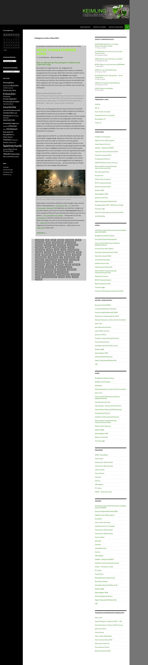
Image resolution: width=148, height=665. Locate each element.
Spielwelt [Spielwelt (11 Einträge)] (5, 149)
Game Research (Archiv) (102, 144)
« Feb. (5, 50)
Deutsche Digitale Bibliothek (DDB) (106, 312)
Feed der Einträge (8, 169)
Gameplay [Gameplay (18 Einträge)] (15, 101)
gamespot (98, 541)
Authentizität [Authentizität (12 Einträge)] (7, 85)
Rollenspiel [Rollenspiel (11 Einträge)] (15, 140)
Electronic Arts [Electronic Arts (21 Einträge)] (9, 90)
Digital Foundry (58, 242)
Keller (63, 249)
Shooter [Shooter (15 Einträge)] (5, 142)
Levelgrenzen (70, 252)
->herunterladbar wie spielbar (52, 215)
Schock (68, 264)
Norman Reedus (41, 257)
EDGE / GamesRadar (101, 455)
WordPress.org (7, 174)
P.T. (61, 257)
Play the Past (99, 175)
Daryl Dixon (40, 242)
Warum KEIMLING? (85, 27)
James (57, 249)
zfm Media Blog (100, 216)
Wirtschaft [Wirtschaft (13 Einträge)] (6, 156)
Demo (48, 242)
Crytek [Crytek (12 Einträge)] (5, 88)
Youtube (39, 279)
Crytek (78, 240)
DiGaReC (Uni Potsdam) (102, 137)
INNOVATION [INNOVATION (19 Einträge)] (9, 120)
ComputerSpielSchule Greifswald (105, 309)
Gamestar (98, 477)
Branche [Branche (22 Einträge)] (14, 85)
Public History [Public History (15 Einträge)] (8, 137)
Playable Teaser (51, 259)
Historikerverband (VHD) (103, 155)
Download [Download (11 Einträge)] (10, 88)
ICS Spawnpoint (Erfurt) (102, 159)
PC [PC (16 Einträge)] (12, 132)
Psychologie (40, 264)
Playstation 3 (74, 259)
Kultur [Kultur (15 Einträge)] (17, 123)
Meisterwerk (46, 254)
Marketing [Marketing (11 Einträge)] (6, 126)
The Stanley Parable (61, 272)
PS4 (66, 262)
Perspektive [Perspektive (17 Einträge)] (7, 135)
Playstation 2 (63, 259)
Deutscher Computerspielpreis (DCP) (107, 316)
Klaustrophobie (50, 252)
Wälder (61, 277)
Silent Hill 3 (49, 267)
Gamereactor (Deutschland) (104, 462)
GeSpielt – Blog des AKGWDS (104, 148)
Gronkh (48, 247)
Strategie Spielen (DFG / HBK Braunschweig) (109, 205)
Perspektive (40, 259)
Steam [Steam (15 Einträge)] (10, 149)
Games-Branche (72, 245)
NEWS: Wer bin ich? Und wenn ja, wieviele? (109, 59)
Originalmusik (53, 257)
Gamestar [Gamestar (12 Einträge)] (6, 104)
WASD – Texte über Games (103, 492)
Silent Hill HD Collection (64, 267)
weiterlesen (42, 233)
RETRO (73, 46)
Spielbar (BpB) (99, 190)
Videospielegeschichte (49, 277)
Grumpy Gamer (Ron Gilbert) (104, 248)
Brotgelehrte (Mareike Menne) (104, 236)
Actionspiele (41, 46)
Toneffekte (75, 274)
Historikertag (99, 632)
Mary (38, 254)
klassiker (39, 252)
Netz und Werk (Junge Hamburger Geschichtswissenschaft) (106, 167)
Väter (38, 277)
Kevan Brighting (73, 249)
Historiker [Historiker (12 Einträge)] (6, 118)
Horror (49, 249)
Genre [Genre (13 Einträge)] (11, 104)
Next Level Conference (102, 643)
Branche (61, 240)
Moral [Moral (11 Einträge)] (4, 129)
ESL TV (97, 108)
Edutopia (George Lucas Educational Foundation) (110, 320)
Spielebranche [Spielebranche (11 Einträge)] (12, 142)
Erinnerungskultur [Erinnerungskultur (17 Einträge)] (10, 99)
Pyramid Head (51, 264)
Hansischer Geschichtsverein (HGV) (106, 151)
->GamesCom (60, 205)
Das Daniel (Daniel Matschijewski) (106, 239)
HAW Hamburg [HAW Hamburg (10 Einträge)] (14, 115)
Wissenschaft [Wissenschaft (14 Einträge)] (14, 156)
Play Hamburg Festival (102, 172)
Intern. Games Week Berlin (103, 636)
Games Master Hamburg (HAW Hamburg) (108, 409)
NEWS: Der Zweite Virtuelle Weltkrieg (107, 83)
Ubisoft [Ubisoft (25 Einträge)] (6, 154)
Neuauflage (76, 254)
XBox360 (75, 277)
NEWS (69, 46)
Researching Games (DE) (102, 186)
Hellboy (71, 247)
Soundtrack (72, 269)
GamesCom (39, 247)
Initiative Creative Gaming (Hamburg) (107, 338)
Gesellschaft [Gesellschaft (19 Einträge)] (8, 113)
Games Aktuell (99, 473)
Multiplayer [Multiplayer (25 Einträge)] (12, 129)
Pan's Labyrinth (70, 257)
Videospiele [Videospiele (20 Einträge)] (15, 154)
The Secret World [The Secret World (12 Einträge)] (8, 151)
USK (96, 364)
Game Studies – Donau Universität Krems (108, 406)
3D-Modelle (39, 240)
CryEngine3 (69, 240)
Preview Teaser (57, 262)
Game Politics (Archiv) (102, 331)
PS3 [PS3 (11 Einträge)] (13, 134)
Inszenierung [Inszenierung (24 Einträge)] (8, 123)
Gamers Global (99, 469)
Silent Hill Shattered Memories (45, 269)
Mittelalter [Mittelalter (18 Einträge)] (13, 126)
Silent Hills (61, 269)
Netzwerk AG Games (101, 276)
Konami (60, 252)
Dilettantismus (70, 242)
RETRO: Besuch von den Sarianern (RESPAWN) (110, 64)
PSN (71, 262)
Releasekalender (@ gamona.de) (105, 578)
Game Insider (99, 458)
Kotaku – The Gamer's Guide (104, 567)
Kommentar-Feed (8, 172)
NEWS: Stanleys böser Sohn (56, 52)
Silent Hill (76, 264)
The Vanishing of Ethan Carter (45, 274)
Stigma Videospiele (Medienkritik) (105, 201)
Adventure (50, 46)
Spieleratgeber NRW (101, 194)
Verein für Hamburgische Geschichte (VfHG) (109, 212)
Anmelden (6, 167)
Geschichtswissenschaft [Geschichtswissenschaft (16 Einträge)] (11, 110)
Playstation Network (43, 262)
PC (78, 257)
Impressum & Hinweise (99, 27)
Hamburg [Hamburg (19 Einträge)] (7, 115)
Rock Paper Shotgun (101, 581)
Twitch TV (98, 123)
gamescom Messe (100, 334)
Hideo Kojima (40, 249)
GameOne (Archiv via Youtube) (105, 115)
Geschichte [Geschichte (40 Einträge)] (9, 107)
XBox (68, 277)
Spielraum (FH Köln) (101, 198)
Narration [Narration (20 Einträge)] (7, 132)
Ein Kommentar (58, 57)
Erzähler (39, 245)
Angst (54, 240)
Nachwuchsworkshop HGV (103, 267)
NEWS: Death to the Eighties (104, 88)
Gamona (97, 481)
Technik (78, 46)
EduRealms (98, 385)
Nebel (68, 254)
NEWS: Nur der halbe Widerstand (105, 70)
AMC (47, 240)
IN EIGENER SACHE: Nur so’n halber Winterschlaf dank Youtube (106, 45)
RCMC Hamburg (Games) (103, 183)
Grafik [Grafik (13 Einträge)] (15, 113)
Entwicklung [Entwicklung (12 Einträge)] (6, 96)
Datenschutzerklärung (116, 27)
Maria (79, 252)
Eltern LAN (98, 323)
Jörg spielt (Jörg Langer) (102, 260)
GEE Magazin (99, 484)
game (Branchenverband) (103, 327)
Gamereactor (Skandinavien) (104, 466)
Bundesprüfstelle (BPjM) (103, 305)
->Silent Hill (43, 223)
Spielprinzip (39, 272)
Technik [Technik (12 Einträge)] (15, 149)
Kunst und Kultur (60, 46)
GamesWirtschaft (100, 548)
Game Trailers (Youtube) (102, 112)
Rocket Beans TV (100, 119)
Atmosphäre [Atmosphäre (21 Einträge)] (8, 82)
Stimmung (49, 272)
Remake (60, 264)
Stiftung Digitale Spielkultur (104, 357)
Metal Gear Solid (58, 254)
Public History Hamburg (103, 179)
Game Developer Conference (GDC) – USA (108, 621)
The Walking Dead (63, 274)
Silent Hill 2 (39, 267)
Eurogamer (61, 245)
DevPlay (97, 104)
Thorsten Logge (100, 209)
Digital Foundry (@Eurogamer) (104, 140)
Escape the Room (50, 245)
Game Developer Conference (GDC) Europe (109, 625)
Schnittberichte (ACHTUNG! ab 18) (106, 345)
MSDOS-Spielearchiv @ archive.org (106, 162)
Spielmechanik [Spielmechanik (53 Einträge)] (12, 145)
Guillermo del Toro (60, 247)
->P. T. (69, 205)
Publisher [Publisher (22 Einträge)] (7, 139)
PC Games (98, 488)
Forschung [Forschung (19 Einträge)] (7, 101)
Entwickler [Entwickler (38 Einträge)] (9, 93)
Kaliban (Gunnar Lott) (102, 263)
